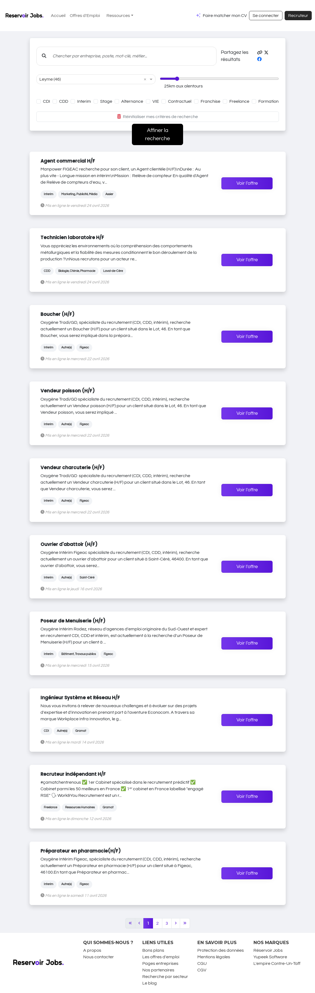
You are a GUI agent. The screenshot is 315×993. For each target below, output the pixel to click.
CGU (202, 963)
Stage (106, 101)
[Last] (185, 923)
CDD (63, 101)
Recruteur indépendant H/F (73, 774)
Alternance (132, 101)
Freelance (239, 101)
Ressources (118, 15)
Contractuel (179, 101)
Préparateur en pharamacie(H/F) (81, 851)
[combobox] (90, 79)
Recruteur (298, 15)
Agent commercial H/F (68, 161)
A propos (92, 950)
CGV (201, 970)
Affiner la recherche (157, 134)
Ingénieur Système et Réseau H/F (80, 697)
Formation (268, 101)
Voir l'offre (247, 183)
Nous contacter (98, 957)
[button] (259, 53)
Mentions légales (213, 957)
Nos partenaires (158, 970)
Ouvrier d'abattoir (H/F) (69, 544)
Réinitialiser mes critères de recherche (157, 116)
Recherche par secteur (165, 976)
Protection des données (220, 950)
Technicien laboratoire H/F (72, 237)
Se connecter (266, 15)
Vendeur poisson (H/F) (68, 390)
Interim (84, 101)
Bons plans (153, 950)
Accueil (58, 15)
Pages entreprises (160, 963)
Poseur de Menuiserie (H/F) (73, 621)
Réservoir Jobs (268, 950)
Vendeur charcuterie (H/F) (73, 467)
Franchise (210, 101)
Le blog (149, 983)
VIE (155, 101)
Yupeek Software (270, 957)
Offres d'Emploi (85, 15)
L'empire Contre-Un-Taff (276, 963)
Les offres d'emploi (160, 957)
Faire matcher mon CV (225, 15)
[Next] (175, 923)
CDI (46, 101)
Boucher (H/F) (57, 314)
